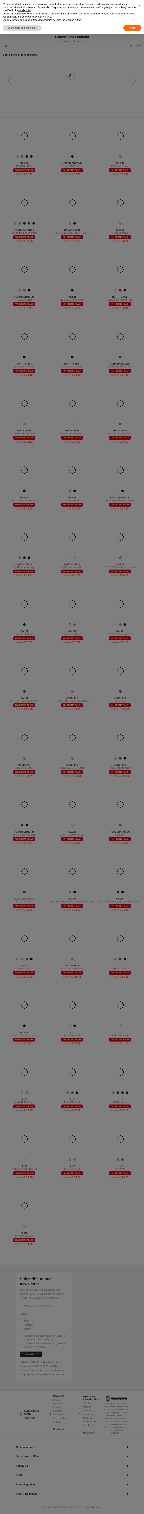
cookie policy (24, 10)
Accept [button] (132, 27)
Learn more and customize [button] (22, 27)
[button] (139, 5)
